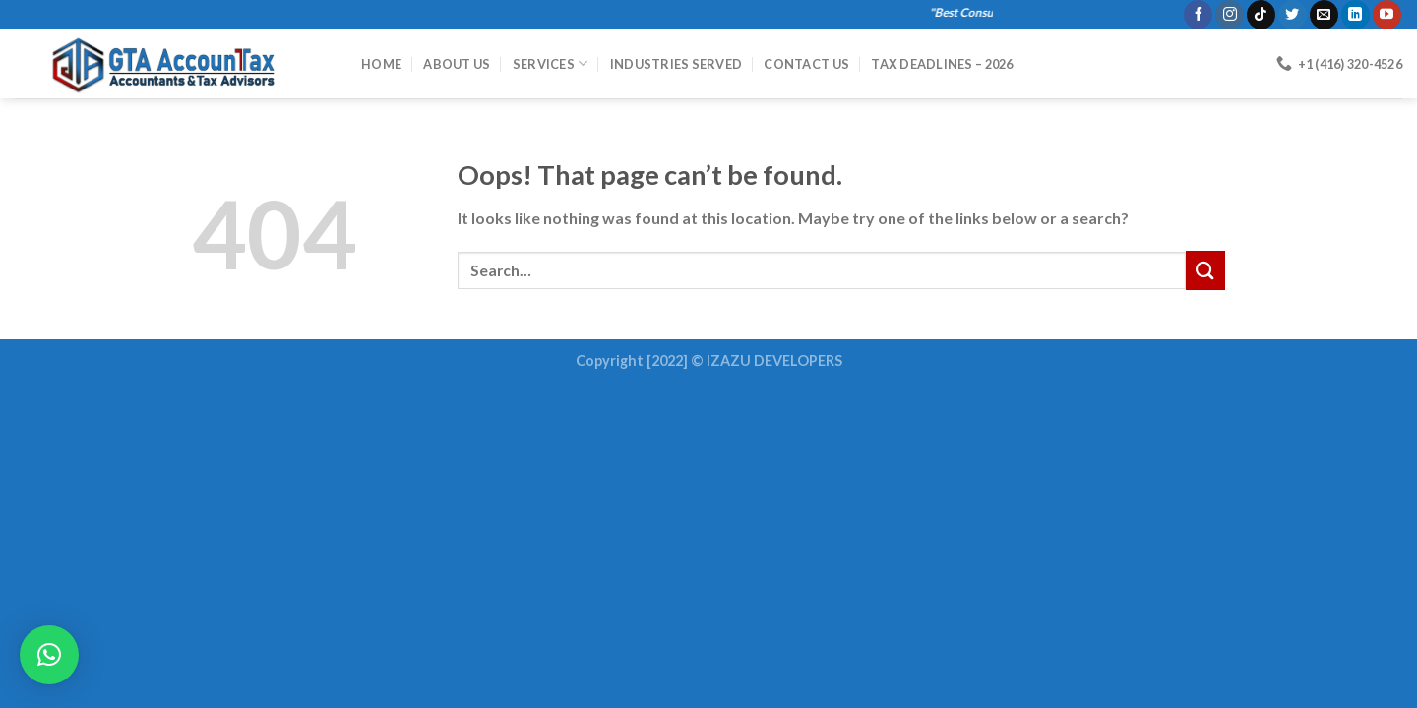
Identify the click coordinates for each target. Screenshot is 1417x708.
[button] (49, 654)
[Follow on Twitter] (1292, 15)
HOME (381, 64)
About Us (456, 64)
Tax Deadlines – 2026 (942, 64)
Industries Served (676, 64)
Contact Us (806, 64)
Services (550, 63)
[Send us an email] (1324, 15)
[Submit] (1205, 270)
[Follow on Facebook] (1198, 15)
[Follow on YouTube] (1387, 15)
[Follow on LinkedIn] (1355, 15)
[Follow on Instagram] (1229, 15)
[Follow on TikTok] (1261, 15)
